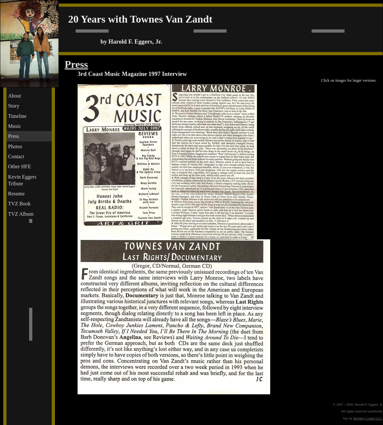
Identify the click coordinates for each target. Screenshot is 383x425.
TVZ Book (19, 203)
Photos (15, 146)
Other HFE (19, 166)
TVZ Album (21, 214)
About (14, 95)
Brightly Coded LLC (368, 418)
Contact (16, 156)
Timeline (17, 116)
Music (14, 126)
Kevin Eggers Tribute (22, 180)
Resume (16, 193)
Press (13, 136)
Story (13, 106)
